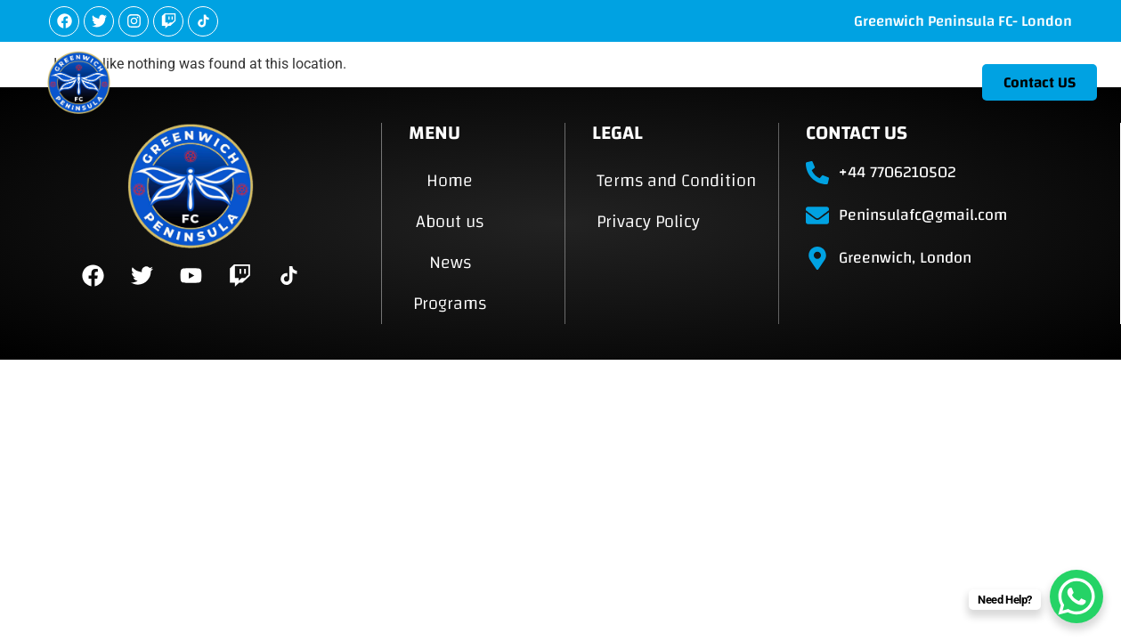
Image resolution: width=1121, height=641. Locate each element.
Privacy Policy (648, 221)
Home (625, 81)
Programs (898, 81)
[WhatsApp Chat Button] (1076, 596)
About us (713, 81)
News (803, 81)
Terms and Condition (676, 180)
